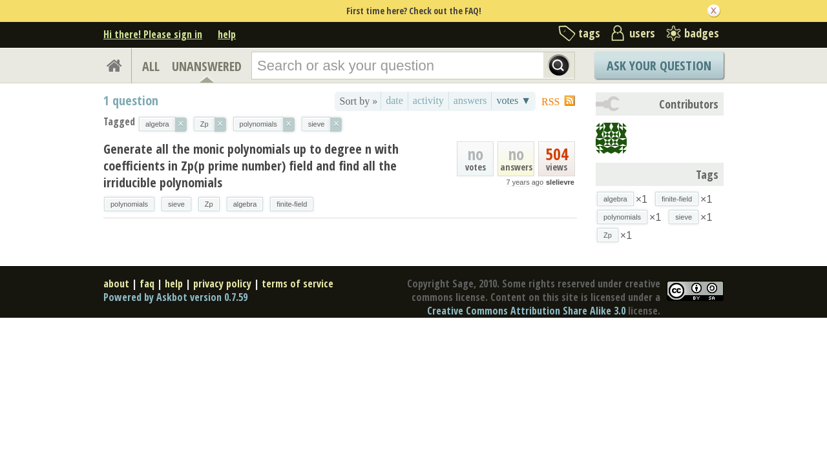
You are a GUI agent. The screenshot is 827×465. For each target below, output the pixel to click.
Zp (209, 204)
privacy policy (222, 283)
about (116, 283)
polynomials (129, 204)
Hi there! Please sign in (152, 34)
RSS (550, 101)
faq (147, 283)
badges (701, 33)
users (642, 33)
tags (589, 33)
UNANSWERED (207, 66)
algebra (245, 204)
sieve (176, 204)
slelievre (560, 182)
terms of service (297, 283)
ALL (151, 66)
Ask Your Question (659, 65)
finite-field (292, 204)
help (227, 34)
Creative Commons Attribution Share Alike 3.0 (526, 311)
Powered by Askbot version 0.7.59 (175, 297)
